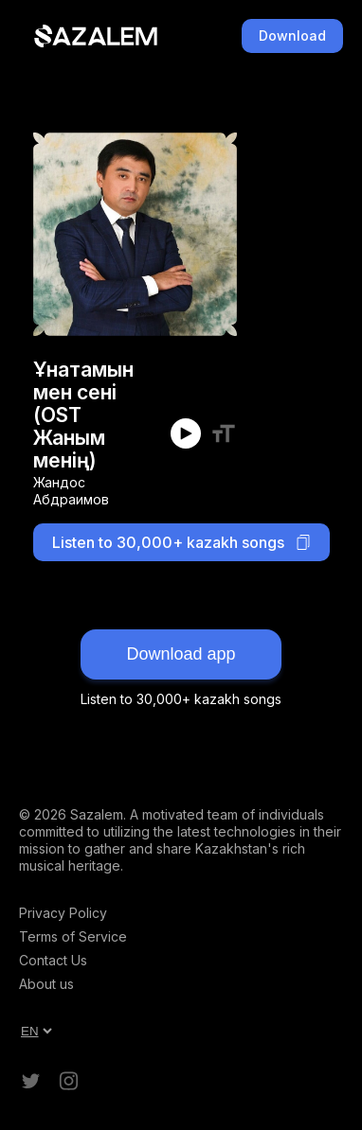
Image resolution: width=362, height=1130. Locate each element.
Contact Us (53, 960)
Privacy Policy (63, 913)
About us (46, 984)
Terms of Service (73, 936)
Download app (180, 653)
